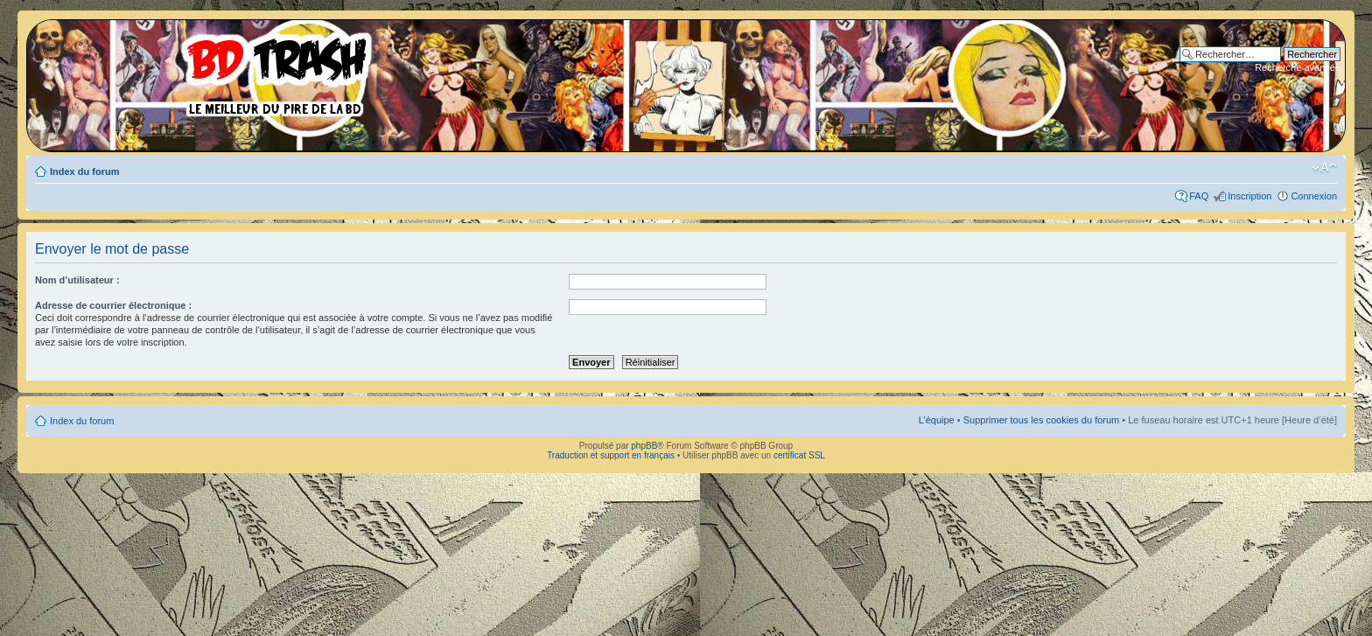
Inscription (1249, 196)
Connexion (1314, 196)
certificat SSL (799, 455)
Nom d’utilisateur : (77, 280)
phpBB (644, 446)
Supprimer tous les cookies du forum (1041, 420)
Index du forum (84, 171)
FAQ (1198, 196)
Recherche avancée (1297, 67)
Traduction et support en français (611, 455)
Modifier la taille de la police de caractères (1324, 168)
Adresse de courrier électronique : (113, 305)
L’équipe (937, 420)
